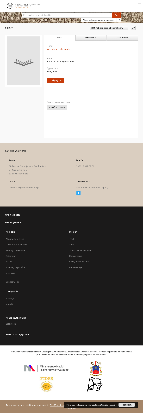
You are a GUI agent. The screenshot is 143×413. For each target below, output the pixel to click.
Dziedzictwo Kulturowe (16, 244)
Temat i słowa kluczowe (80, 250)
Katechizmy (11, 256)
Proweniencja (75, 267)
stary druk (52, 71)
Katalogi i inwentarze (15, 250)
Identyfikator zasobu (79, 261)
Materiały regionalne (15, 267)
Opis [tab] (59, 37)
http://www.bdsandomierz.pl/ (91, 187)
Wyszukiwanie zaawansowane (98, 20)
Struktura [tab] (123, 37)
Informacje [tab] (90, 37)
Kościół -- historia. (57, 107)
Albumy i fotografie (15, 239)
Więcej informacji (107, 405)
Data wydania (75, 256)
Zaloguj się (11, 323)
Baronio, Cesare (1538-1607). (61, 61)
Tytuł (71, 239)
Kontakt (9, 304)
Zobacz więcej (12, 282)
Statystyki (10, 298)
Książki (9, 261)
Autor (72, 244)
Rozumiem (127, 405)
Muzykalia (10, 273)
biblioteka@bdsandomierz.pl (24, 187)
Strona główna (13, 222)
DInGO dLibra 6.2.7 (59, 405)
